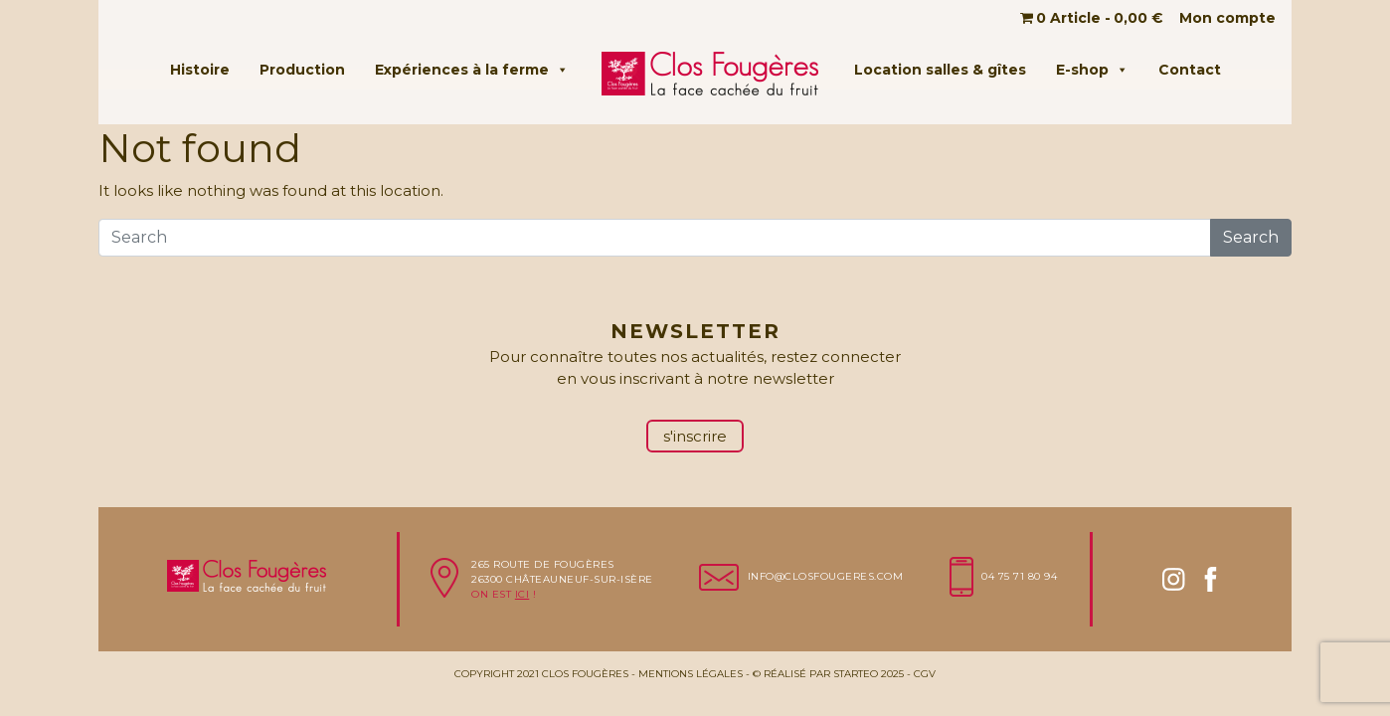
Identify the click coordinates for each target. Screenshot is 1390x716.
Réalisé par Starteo (821, 673)
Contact (1189, 70)
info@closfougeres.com (826, 576)
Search (1251, 237)
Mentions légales (690, 673)
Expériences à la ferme (472, 70)
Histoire (200, 70)
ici (522, 594)
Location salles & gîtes (940, 70)
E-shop (1092, 70)
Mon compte (1227, 18)
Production (302, 70)
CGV (925, 673)
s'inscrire (695, 436)
